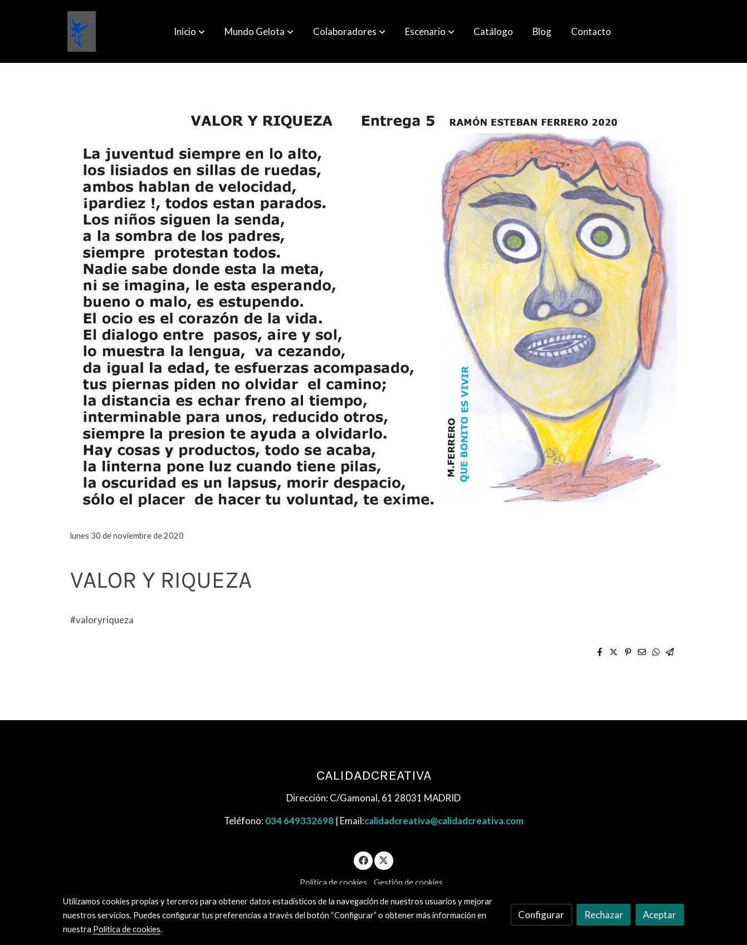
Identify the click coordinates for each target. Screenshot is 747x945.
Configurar (541, 915)
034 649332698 (299, 820)
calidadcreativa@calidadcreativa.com (444, 820)
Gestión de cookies (408, 882)
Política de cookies (333, 882)
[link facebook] (363, 859)
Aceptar (659, 915)
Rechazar (603, 915)
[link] (81, 31)
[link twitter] (383, 859)
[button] (189, 32)
